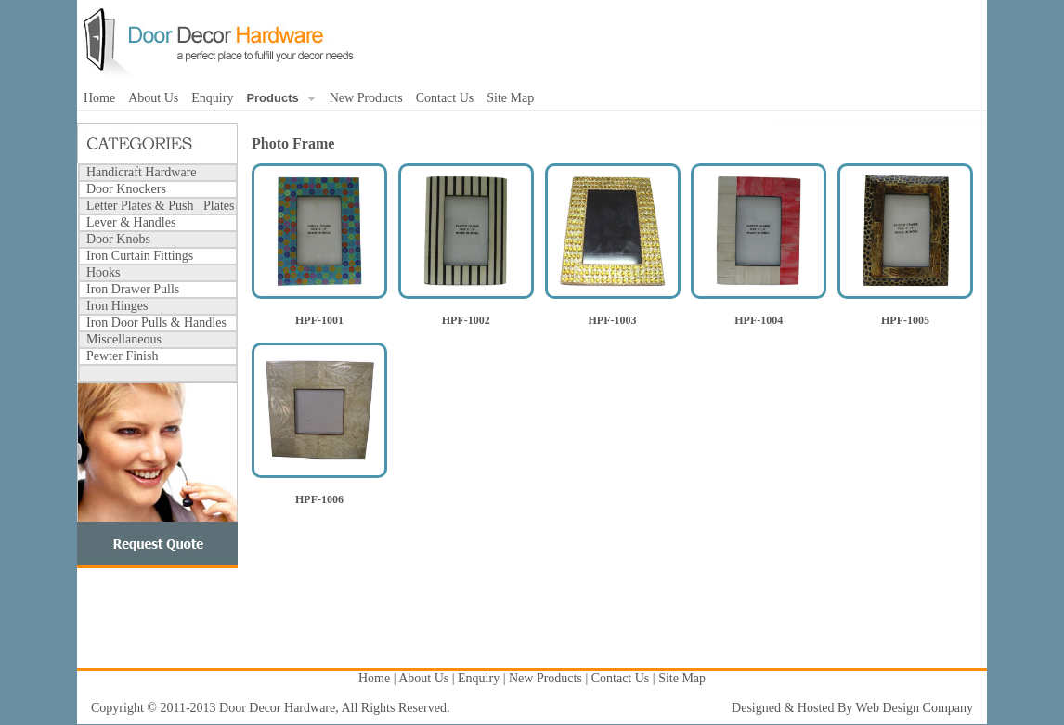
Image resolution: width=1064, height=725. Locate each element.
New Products (366, 98)
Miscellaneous (124, 339)
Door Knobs (118, 239)
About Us (153, 98)
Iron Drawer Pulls (132, 289)
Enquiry (212, 98)
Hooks (103, 272)
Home (99, 98)
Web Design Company (914, 708)
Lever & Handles (130, 222)
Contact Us (445, 98)
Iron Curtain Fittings (139, 256)
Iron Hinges (117, 306)
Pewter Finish (122, 356)
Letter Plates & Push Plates (160, 206)
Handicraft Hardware (141, 172)
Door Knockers (126, 189)
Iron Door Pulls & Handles (156, 323)
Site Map (510, 98)
